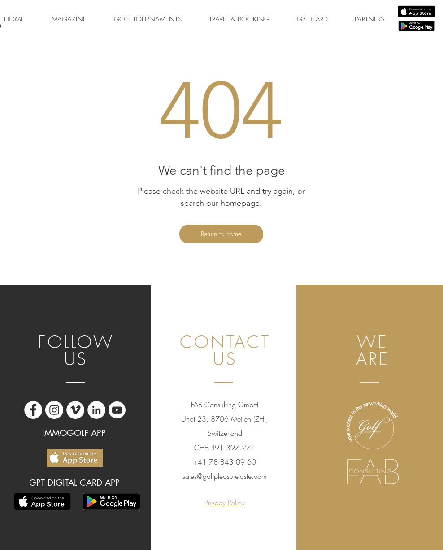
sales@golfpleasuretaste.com (224, 476)
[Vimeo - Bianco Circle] (75, 410)
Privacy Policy (224, 502)
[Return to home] (221, 234)
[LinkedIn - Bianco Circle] (96, 410)
